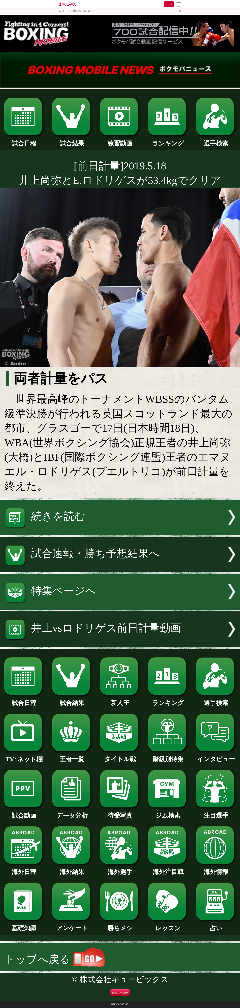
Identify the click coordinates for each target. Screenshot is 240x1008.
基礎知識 (24, 924)
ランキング (168, 140)
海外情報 (216, 868)
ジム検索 (168, 812)
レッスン (168, 925)
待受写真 (120, 812)
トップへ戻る (54, 959)
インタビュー (216, 756)
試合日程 (24, 140)
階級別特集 (168, 756)
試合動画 (24, 812)
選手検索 (216, 140)
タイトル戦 (120, 756)
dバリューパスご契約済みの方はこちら (75, 11)
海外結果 (72, 868)
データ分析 (72, 812)
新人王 (120, 699)
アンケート (72, 924)
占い (216, 925)
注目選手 (216, 812)
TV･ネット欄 (24, 756)
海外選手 (120, 868)
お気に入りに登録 (120, 993)
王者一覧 (72, 756)
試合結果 (72, 140)
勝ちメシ (120, 924)
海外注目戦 (168, 868)
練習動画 (120, 140)
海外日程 (24, 868)
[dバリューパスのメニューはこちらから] (178, 4)
